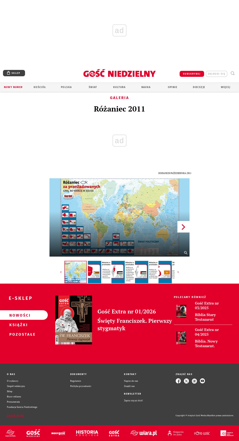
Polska (66, 87)
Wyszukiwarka (232, 73)
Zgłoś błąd (15, 415)
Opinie (172, 87)
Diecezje (199, 87)
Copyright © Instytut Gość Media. (191, 415)
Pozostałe (18, 334)
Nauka (146, 87)
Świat (93, 87)
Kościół (40, 87)
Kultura (119, 87)
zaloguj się (216, 74)
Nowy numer (13, 87)
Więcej (225, 87)
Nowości (18, 315)
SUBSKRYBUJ (192, 74)
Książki (18, 325)
